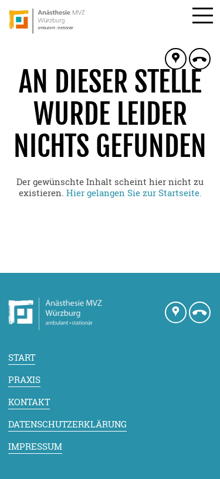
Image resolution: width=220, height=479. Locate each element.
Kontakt (29, 402)
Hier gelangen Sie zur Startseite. (134, 193)
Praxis (24, 379)
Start (21, 357)
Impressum (35, 446)
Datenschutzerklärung (67, 424)
